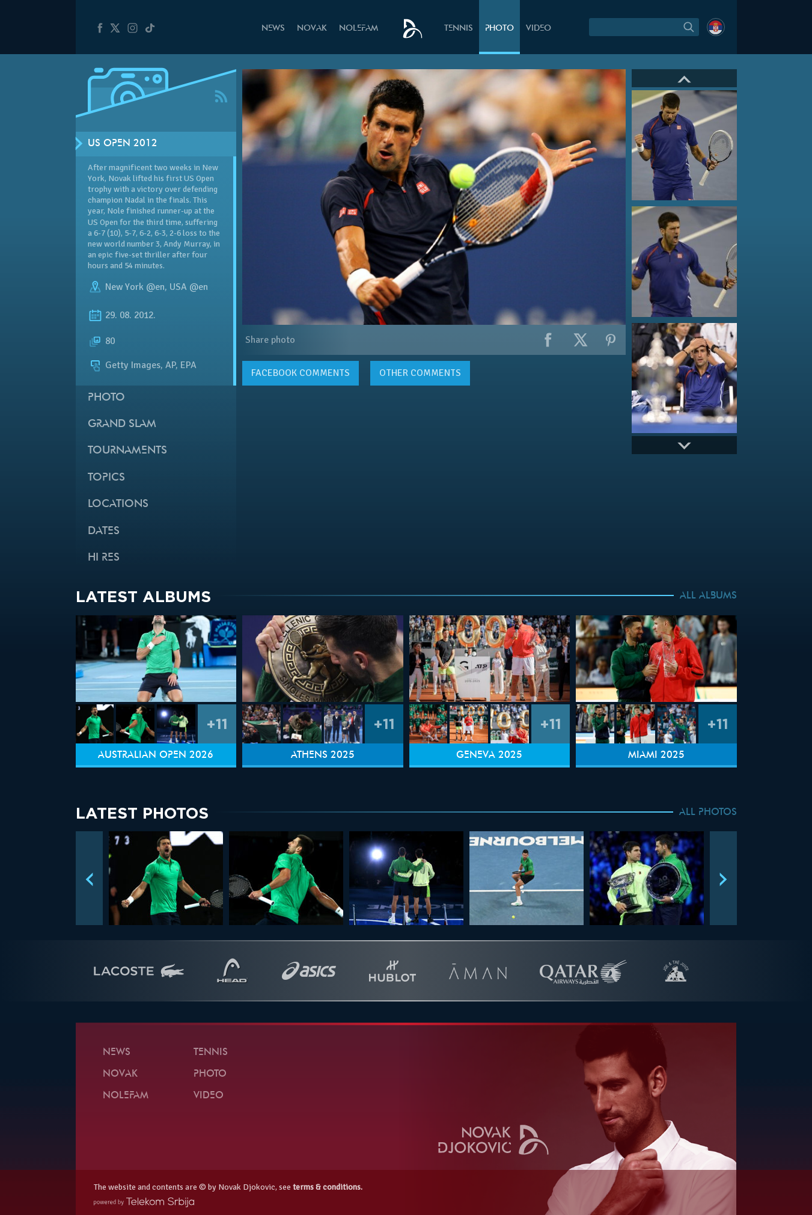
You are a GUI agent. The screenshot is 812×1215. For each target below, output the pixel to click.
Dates (104, 531)
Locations (118, 504)
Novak (312, 28)
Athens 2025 (323, 755)
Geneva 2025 (489, 755)
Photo (499, 28)
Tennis (458, 28)
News (273, 28)
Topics (106, 478)
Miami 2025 (656, 755)
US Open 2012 (122, 144)
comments (300, 373)
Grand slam (122, 424)
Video (538, 28)
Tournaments (127, 451)
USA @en (188, 287)
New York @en (135, 287)
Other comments (420, 373)
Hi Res (104, 558)
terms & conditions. (327, 1187)
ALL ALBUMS (708, 596)
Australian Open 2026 (155, 755)
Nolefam (358, 28)
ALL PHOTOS (708, 812)
